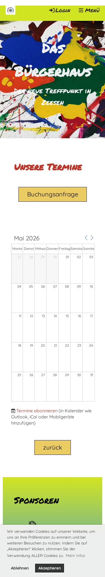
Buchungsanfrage (52, 194)
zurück (52, 447)
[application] (53, 318)
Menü (89, 10)
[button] (86, 238)
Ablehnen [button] (20, 568)
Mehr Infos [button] (75, 555)
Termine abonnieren (36, 410)
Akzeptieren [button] (49, 568)
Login (59, 10)
